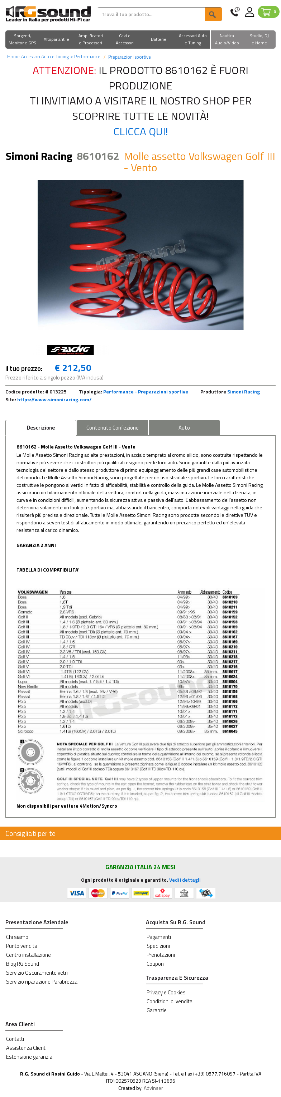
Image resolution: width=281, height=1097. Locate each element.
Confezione (112, 427)
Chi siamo (17, 937)
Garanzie (157, 1010)
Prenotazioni (161, 955)
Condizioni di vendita (169, 1001)
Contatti (15, 1039)
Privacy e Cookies (166, 992)
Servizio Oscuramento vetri (37, 973)
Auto (184, 427)
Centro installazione (28, 955)
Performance (85, 56)
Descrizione (41, 427)
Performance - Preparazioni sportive (145, 391)
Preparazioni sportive (129, 56)
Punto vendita (21, 946)
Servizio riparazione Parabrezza (41, 982)
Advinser (153, 1088)
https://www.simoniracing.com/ (54, 399)
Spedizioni (158, 946)
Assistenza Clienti (26, 1048)
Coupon (155, 964)
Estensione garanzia (29, 1057)
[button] (22, 40)
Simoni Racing (243, 391)
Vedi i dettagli (184, 879)
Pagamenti (159, 937)
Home (13, 56)
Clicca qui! (140, 131)
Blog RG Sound (22, 964)
